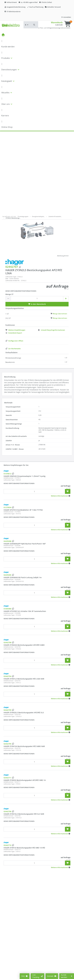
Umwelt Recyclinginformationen (51, 248)
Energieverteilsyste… (38, 134)
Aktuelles (6, 92)
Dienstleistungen (10, 69)
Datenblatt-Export (13, 251)
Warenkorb (57, 22)
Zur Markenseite (13, 266)
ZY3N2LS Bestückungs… (13, 136)
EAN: (6, 196)
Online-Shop (7, 127)
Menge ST (9, 212)
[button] (34, 24)
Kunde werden (8, 46)
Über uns (7, 104)
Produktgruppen (23, 134)
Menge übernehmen (59, 231)
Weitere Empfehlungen (15, 248)
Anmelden (66, 17)
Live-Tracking (37, 976)
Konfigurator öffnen (14, 258)
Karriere (5, 115)
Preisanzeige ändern (12, 971)
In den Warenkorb (37, 222)
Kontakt (51, 976)
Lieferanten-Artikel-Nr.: (12, 198)
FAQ (24, 976)
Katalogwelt (8, 81)
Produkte (7, 58)
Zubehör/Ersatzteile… (55, 134)
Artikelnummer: (9, 395)
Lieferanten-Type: (11, 194)
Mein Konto (8, 968)
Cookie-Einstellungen (12, 975)
